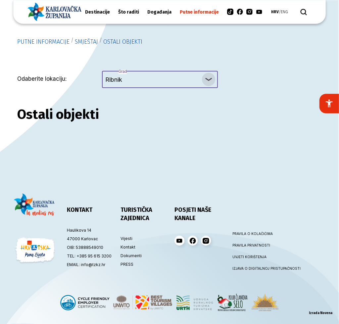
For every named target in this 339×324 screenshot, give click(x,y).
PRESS (127, 264)
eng (284, 12)
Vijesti (126, 238)
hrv (275, 12)
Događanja (159, 12)
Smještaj (86, 41)
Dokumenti (131, 255)
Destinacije (97, 12)
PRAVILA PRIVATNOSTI (251, 245)
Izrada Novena (320, 313)
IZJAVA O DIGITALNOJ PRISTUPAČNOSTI (252, 268)
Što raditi (128, 12)
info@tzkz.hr (93, 264)
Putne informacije (199, 12)
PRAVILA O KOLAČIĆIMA (252, 234)
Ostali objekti (122, 41)
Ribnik (116, 77)
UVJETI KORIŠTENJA (249, 257)
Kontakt (128, 247)
